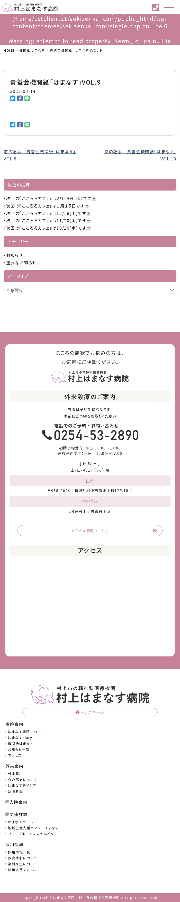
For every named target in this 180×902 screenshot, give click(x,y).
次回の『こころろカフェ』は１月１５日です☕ (48, 206)
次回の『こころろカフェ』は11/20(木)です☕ (49, 220)
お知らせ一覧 (19, 749)
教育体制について (22, 857)
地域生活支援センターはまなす (33, 827)
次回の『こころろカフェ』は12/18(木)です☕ (49, 213)
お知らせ (14, 255)
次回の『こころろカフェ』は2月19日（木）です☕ (51, 198)
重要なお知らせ (21, 262)
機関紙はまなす (21, 743)
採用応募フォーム (22, 869)
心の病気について (22, 779)
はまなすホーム (20, 821)
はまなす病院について (26, 731)
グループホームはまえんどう (31, 833)
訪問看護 (15, 791)
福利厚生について (22, 863)
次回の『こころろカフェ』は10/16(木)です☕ (49, 228)
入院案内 (19, 802)
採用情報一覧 (19, 852)
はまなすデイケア (22, 785)
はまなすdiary (20, 737)
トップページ (92, 712)
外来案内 (15, 773)
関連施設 (19, 814)
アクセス (15, 755)
